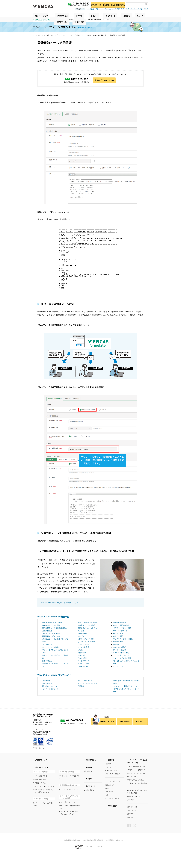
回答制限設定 (47, 661)
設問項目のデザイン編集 (51, 636)
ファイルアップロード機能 (123, 639)
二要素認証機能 (83, 666)
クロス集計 (82, 655)
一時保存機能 (82, 634)
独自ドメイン (118, 634)
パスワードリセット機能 (122, 628)
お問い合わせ (108, 4)
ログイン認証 (118, 636)
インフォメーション (112, 798)
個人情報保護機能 (119, 623)
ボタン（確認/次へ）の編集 (88, 623)
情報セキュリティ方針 (79, 837)
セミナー (108, 795)
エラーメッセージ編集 (50, 647)
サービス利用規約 (111, 837)
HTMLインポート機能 (121, 653)
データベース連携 (119, 650)
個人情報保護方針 (66, 837)
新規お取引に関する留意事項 (96, 837)
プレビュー (82, 636)
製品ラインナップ (39, 15)
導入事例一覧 (88, 771)
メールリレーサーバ (39, 779)
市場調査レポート (133, 796)
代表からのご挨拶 (111, 771)
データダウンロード (85, 661)
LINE (127, 9)
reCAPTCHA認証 (119, 647)
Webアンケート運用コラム (136, 770)
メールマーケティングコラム (137, 767)
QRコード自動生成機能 (86, 642)
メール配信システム (39, 776)
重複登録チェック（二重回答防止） (55, 628)
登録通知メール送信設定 (86, 625)
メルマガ (130, 799)
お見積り (130, 813)
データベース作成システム (68, 787)
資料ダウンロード (94, 4)
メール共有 (116, 9)
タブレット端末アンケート (87, 684)
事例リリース (109, 792)
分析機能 (81, 686)
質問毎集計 (82, 653)
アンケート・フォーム (103, 9)
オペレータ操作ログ (120, 631)
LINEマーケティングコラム (136, 773)
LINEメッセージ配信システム (43, 786)
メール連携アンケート (121, 655)
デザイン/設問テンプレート (52, 623)
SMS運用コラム (132, 777)
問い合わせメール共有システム (69, 776)
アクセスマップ (110, 767)
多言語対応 (117, 645)
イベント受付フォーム (86, 681)
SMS (122, 9)
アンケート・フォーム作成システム (72, 35)
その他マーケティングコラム (137, 783)
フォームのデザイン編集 (51, 634)
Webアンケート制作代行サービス (125, 686)
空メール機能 (118, 642)
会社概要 (108, 764)
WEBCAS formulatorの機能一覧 (96, 35)
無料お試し (120, 4)
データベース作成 (136, 9)
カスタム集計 (82, 658)
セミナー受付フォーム (50, 689)
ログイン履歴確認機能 (121, 625)
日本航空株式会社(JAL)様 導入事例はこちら (58, 603)
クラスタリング (118, 666)
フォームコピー (83, 645)
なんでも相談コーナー (91, 790)
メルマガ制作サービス (66, 799)
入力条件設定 (47, 645)
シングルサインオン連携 (122, 658)
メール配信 (90, 9)
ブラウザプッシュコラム (135, 780)
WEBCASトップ (38, 35)
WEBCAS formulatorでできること (54, 675)
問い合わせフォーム (49, 686)
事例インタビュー (111, 788)
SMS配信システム (39, 783)
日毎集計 (81, 650)
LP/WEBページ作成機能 (51, 625)
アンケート (46, 681)
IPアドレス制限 (83, 664)
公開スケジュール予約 (86, 639)
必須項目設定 (47, 631)
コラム (146, 9)
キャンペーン (47, 684)
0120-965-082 (79, 79)
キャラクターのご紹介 (112, 774)
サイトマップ (55, 837)
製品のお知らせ (110, 785)
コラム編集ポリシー (124, 837)
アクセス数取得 (83, 647)
